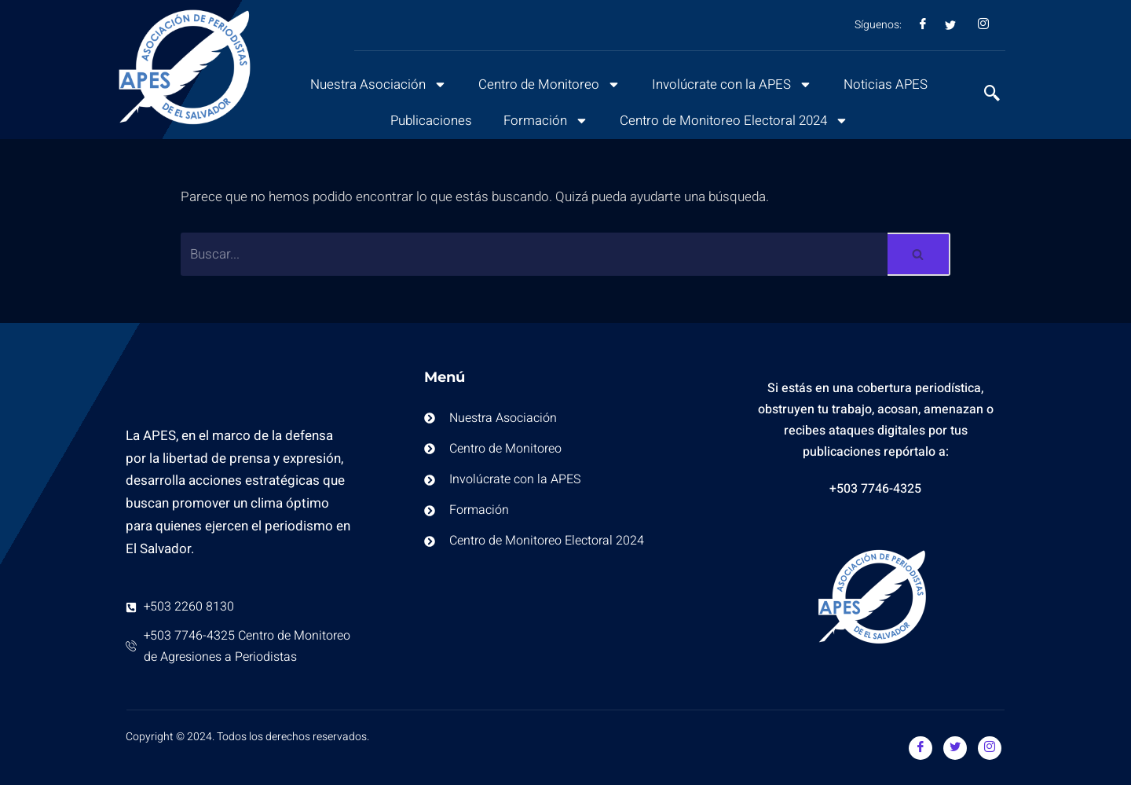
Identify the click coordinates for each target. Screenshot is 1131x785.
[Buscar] (534, 254)
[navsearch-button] (984, 95)
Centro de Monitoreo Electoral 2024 (734, 120)
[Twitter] (955, 748)
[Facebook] (920, 748)
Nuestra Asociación (376, 84)
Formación (544, 120)
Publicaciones (429, 120)
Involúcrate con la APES (733, 84)
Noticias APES (888, 84)
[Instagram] (989, 748)
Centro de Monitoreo (548, 84)
